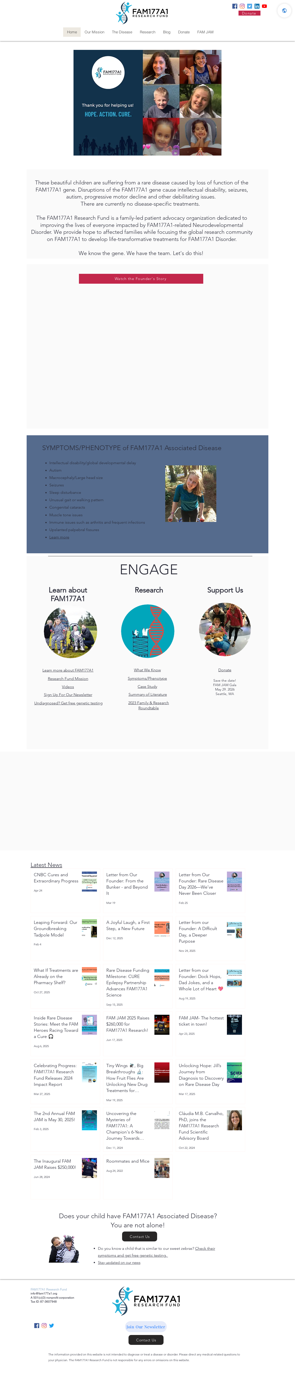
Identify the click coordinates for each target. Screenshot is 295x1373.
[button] (146, 1326)
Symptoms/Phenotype (147, 678)
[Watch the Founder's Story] (141, 279)
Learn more (59, 537)
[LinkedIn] (257, 6)
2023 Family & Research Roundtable (148, 705)
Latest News (46, 864)
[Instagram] (242, 6)
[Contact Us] (139, 1236)
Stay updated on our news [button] (119, 1262)
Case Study (147, 686)
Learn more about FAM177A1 (67, 670)
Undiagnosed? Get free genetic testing (68, 703)
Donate (224, 670)
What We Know (147, 670)
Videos (68, 686)
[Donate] (249, 13)
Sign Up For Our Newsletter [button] (68, 694)
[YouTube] (264, 6)
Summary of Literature (148, 694)
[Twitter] (249, 6)
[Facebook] (234, 6)
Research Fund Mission (68, 678)
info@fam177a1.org (44, 1293)
